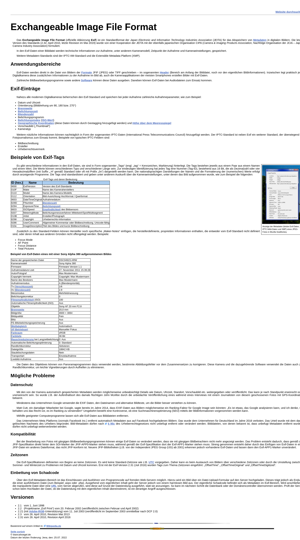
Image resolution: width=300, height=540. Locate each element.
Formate (86, 72)
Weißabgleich (19, 326)
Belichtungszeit (28, 111)
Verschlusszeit (23, 286)
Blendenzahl (26, 114)
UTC (151, 462)
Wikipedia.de (53, 526)
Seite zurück (18, 531)
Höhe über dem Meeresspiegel (151, 123)
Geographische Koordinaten (36, 123)
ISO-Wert (47, 120)
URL (54, 485)
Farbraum (16, 332)
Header (164, 72)
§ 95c (111, 423)
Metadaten (259, 40)
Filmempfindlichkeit (22, 299)
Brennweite (25, 108)
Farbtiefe (16, 336)
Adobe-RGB (36, 511)
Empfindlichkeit (52, 209)
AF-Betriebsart (19, 329)
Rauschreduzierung (22, 339)
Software (86, 80)
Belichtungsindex (29, 120)
